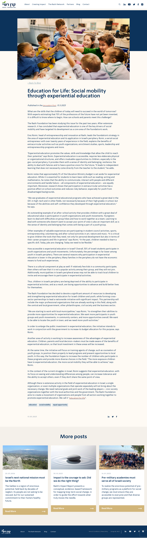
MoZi (118, 531)
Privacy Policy (104, 531)
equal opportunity (60, 405)
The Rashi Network (57, 5)
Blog (79, 5)
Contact (86, 5)
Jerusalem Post (49, 106)
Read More (25, 512)
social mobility (45, 405)
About (27, 5)
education (33, 405)
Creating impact (39, 5)
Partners (71, 5)
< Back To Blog (34, 83)
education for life (77, 398)
